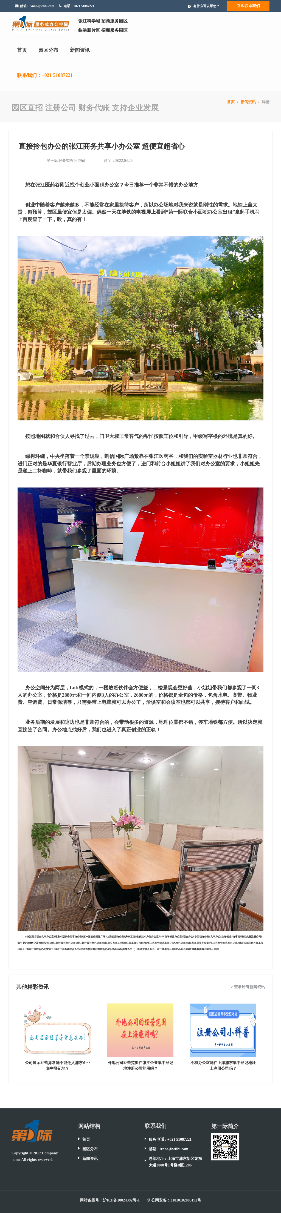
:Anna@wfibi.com (41, 6)
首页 (22, 50)
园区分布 (48, 50)
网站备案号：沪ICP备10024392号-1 (110, 1200)
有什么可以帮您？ (206, 6)
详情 (265, 102)
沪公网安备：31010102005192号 (174, 1200)
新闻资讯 (80, 50)
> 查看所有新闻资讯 (248, 987)
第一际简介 (225, 1126)
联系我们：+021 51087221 (45, 75)
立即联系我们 (248, 6)
